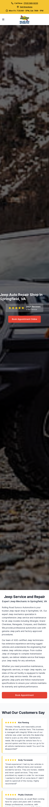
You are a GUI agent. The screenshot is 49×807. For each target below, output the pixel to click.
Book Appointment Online (24, 319)
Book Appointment (24, 695)
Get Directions (26, 7)
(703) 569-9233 (31, 3)
